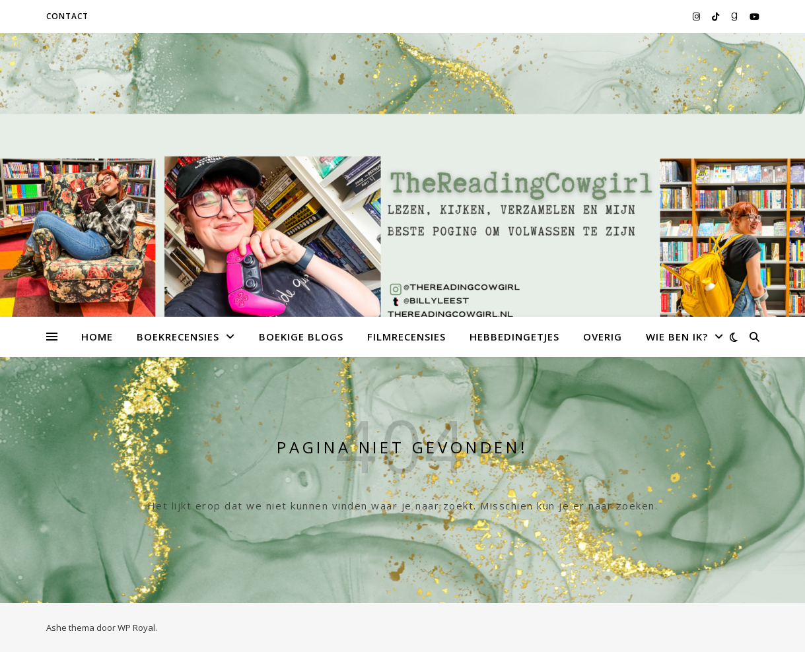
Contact (67, 16)
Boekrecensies (178, 336)
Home (97, 336)
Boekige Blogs (301, 336)
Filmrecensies (406, 336)
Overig (602, 336)
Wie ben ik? (677, 336)
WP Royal (136, 628)
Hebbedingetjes (514, 336)
